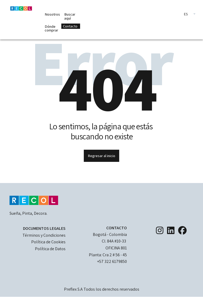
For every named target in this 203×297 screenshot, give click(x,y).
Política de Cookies (48, 242)
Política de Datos (50, 249)
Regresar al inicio (101, 155)
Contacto (70, 26)
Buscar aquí (69, 16)
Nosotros (52, 14)
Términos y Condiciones (44, 235)
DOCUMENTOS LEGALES (44, 228)
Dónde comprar (51, 28)
